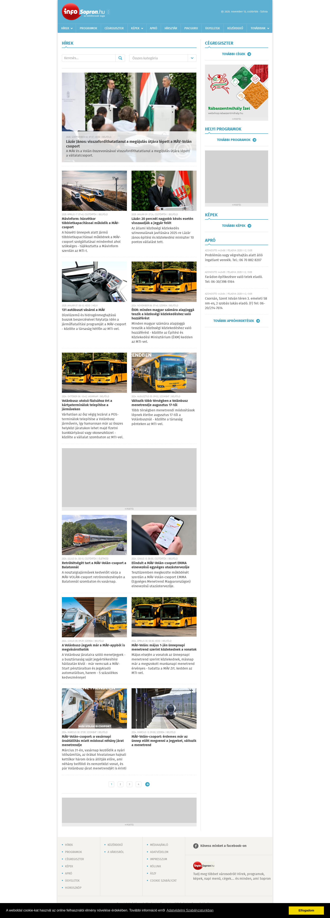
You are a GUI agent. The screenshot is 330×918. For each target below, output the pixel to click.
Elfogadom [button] (306, 910)
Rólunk (155, 866)
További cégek (233, 54)
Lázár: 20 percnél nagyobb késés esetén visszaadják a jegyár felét (162, 221)
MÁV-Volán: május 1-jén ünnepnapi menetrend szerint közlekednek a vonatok (164, 647)
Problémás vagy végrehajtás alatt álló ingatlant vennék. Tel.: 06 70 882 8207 (234, 258)
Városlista (108, 12)
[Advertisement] (129, 477)
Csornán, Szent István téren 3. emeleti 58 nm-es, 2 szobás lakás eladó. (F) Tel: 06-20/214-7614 (236, 303)
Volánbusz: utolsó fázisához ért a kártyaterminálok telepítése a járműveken (87, 405)
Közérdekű (235, 28)
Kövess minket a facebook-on (223, 846)
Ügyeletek (212, 28)
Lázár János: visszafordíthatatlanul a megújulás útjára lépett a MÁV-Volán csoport (129, 144)
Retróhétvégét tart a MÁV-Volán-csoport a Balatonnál (94, 565)
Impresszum (158, 859)
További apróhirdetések (233, 321)
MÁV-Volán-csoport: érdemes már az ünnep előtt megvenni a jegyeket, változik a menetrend (164, 741)
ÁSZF (153, 873)
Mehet (120, 58)
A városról (116, 852)
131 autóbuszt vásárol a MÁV (83, 310)
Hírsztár (171, 28)
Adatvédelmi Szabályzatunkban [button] (189, 910)
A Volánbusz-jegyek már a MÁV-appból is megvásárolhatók (93, 647)
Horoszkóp (73, 888)
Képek (135, 28)
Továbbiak (258, 28)
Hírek (65, 28)
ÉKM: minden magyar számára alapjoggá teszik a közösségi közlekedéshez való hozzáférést (163, 314)
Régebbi (147, 784)
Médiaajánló (159, 845)
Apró (153, 28)
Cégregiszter (114, 28)
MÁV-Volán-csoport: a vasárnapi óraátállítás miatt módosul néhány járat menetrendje (93, 741)
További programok (233, 140)
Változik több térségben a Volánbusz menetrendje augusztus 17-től (160, 403)
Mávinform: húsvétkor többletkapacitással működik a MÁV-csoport (90, 223)
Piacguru (191, 28)
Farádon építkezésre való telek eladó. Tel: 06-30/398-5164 (234, 279)
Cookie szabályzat (163, 880)
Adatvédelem (159, 852)
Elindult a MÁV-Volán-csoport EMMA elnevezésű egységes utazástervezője (160, 565)
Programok (88, 28)
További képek (233, 226)
